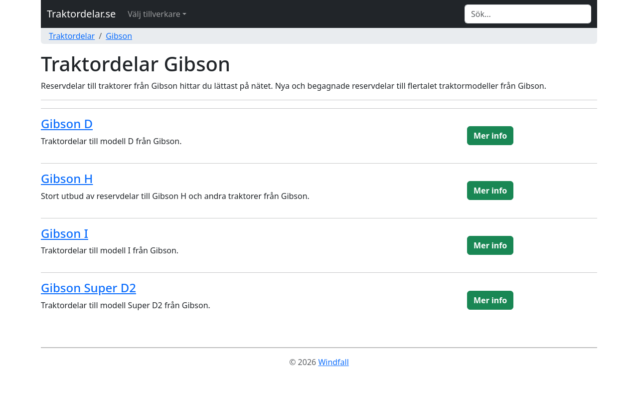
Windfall (333, 362)
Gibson (119, 35)
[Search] (528, 13)
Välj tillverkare (154, 13)
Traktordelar (72, 35)
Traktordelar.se (81, 13)
